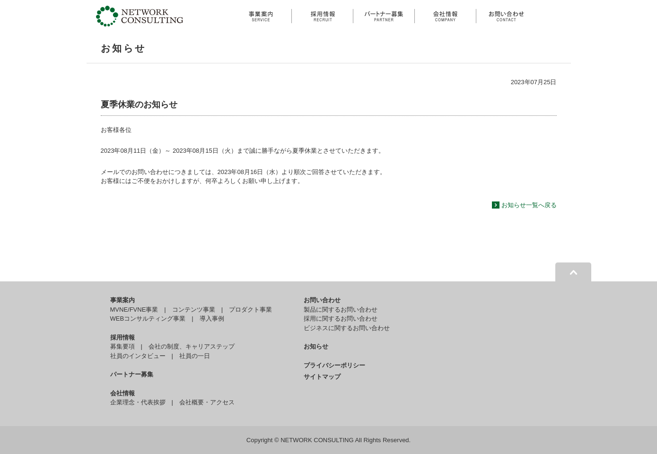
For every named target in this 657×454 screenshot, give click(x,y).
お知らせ (316, 346)
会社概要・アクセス (207, 402)
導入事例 (212, 318)
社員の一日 (194, 355)
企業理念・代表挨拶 (138, 402)
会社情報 (122, 393)
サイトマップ (322, 376)
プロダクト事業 (250, 309)
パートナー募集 (131, 374)
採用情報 (122, 337)
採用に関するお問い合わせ (340, 318)
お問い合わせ (322, 300)
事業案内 (122, 300)
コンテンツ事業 (193, 309)
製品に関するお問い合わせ (340, 309)
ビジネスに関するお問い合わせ (347, 328)
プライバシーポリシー (334, 365)
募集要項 (122, 346)
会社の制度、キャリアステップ (192, 346)
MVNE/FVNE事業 (134, 309)
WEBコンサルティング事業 (148, 318)
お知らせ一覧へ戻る (529, 205)
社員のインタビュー (138, 355)
